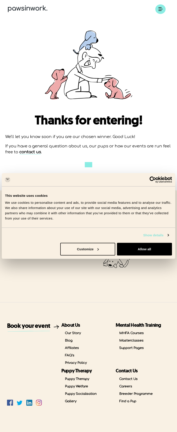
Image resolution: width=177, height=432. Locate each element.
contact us (30, 152)
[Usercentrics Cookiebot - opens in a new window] (153, 179)
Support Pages (131, 348)
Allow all (144, 249)
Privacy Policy (76, 363)
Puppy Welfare (76, 386)
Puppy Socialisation (81, 394)
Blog (69, 340)
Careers (125, 386)
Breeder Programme (136, 394)
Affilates (72, 348)
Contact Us (128, 379)
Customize (88, 249)
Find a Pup (127, 401)
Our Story (73, 333)
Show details (153, 235)
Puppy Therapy (77, 379)
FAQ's (69, 355)
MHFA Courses (131, 333)
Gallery (70, 401)
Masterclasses (131, 340)
